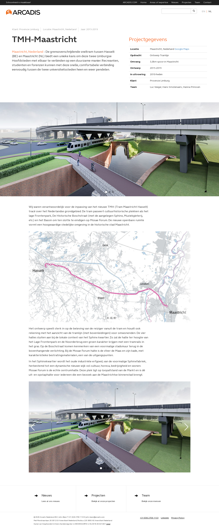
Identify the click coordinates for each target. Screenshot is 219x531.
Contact (207, 3)
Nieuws (174, 3)
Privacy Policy (177, 518)
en (203, 11)
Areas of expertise (159, 3)
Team (197, 3)
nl (210, 11)
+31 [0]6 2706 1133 (149, 518)
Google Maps (182, 49)
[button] (106, 192)
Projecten (186, 3)
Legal (108, 524)
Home (143, 3)
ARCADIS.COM (130, 3)
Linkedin (165, 518)
